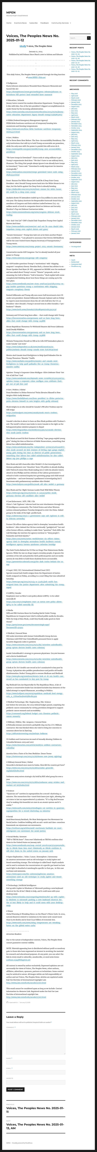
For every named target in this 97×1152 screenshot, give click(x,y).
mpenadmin (13, 1002)
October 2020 (75, 225)
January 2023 (75, 171)
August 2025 (75, 106)
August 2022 (75, 182)
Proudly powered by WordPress (22, 1143)
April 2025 (74, 115)
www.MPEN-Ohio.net (37, 77)
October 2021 (75, 199)
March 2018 (75, 229)
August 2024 (75, 132)
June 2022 (74, 186)
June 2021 (74, 207)
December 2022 (76, 173)
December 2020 (76, 220)
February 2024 (76, 145)
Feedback (44, 23)
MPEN (11, 12)
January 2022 (75, 197)
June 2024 (74, 137)
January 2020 (75, 227)
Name (9, 1058)
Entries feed (75, 262)
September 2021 (76, 201)
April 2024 (74, 141)
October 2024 (75, 128)
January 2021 (75, 218)
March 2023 (75, 167)
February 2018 (75, 231)
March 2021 (75, 214)
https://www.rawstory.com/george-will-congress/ (26, 258)
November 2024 (76, 126)
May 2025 (74, 113)
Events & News (20, 23)
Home (8, 23)
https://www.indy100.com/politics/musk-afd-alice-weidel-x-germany (35, 484)
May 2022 (74, 188)
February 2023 (76, 169)
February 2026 (76, 100)
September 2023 (76, 154)
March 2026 (75, 98)
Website (9, 1078)
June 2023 (74, 160)
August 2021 (75, 203)
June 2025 (74, 111)
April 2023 (74, 164)
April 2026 (74, 96)
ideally (23, 46)
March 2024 (75, 143)
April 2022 (74, 190)
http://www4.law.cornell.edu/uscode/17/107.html (26, 983)
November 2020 (76, 222)
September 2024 (76, 130)
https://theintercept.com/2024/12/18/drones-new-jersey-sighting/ (34, 756)
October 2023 (75, 152)
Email (9, 1068)
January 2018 (75, 233)
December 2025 (76, 104)
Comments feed (76, 264)
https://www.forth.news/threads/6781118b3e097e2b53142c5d (31, 309)
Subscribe (33, 23)
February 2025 (76, 119)
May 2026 (74, 94)
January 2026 (75, 102)
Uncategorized (76, 247)
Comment (11, 1027)
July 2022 (74, 184)
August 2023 (75, 156)
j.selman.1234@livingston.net (18, 960)
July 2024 (74, 134)
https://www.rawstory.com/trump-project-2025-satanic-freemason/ (34, 246)
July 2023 (74, 158)
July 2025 (74, 109)
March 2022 (75, 192)
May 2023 (74, 162)
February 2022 (76, 195)
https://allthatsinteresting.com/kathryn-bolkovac (27, 733)
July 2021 (74, 205)
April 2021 (74, 212)
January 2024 (75, 147)
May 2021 (74, 210)
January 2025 (75, 121)
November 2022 (76, 175)
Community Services (60, 23)
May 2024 (74, 139)
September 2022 (76, 180)
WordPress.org (76, 266)
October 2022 (75, 177)
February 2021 (75, 216)
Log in (73, 260)
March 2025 (75, 117)
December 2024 (76, 124)
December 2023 (76, 149)
